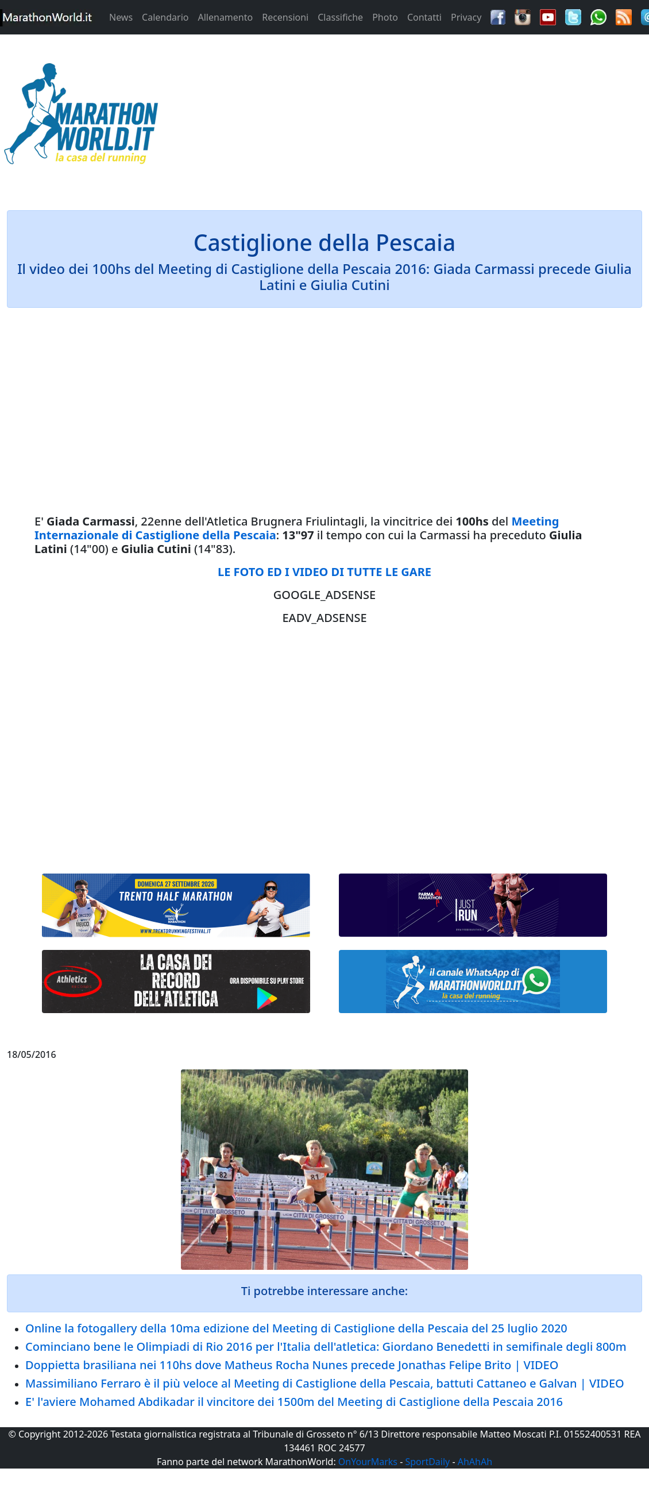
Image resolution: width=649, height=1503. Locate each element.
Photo (385, 17)
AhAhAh (475, 1461)
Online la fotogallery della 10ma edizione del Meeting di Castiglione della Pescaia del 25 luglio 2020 (296, 1328)
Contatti (424, 17)
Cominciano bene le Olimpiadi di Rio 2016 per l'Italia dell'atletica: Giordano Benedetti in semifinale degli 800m (326, 1346)
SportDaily (427, 1461)
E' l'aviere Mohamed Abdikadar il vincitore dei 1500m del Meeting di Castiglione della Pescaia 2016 (294, 1401)
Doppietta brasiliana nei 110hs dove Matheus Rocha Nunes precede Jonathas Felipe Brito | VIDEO (291, 1365)
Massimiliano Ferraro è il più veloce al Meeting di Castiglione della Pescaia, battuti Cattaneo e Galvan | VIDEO (324, 1383)
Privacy (466, 17)
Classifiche (340, 17)
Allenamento (225, 17)
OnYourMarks (367, 1461)
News (121, 17)
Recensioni (285, 17)
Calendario (165, 17)
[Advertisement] (406, 117)
